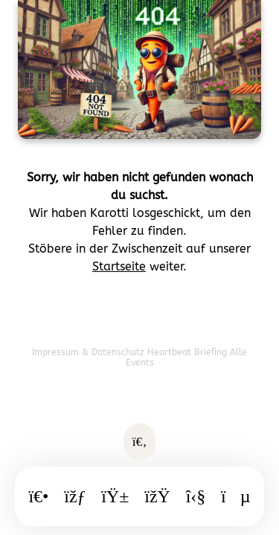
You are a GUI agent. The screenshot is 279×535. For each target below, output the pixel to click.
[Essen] (115, 496)
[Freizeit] (196, 496)
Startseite (119, 266)
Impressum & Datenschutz (89, 352)
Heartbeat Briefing (188, 352)
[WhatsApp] (236, 496)
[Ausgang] (157, 496)
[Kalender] (75, 496)
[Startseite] (38, 496)
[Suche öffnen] (140, 442)
